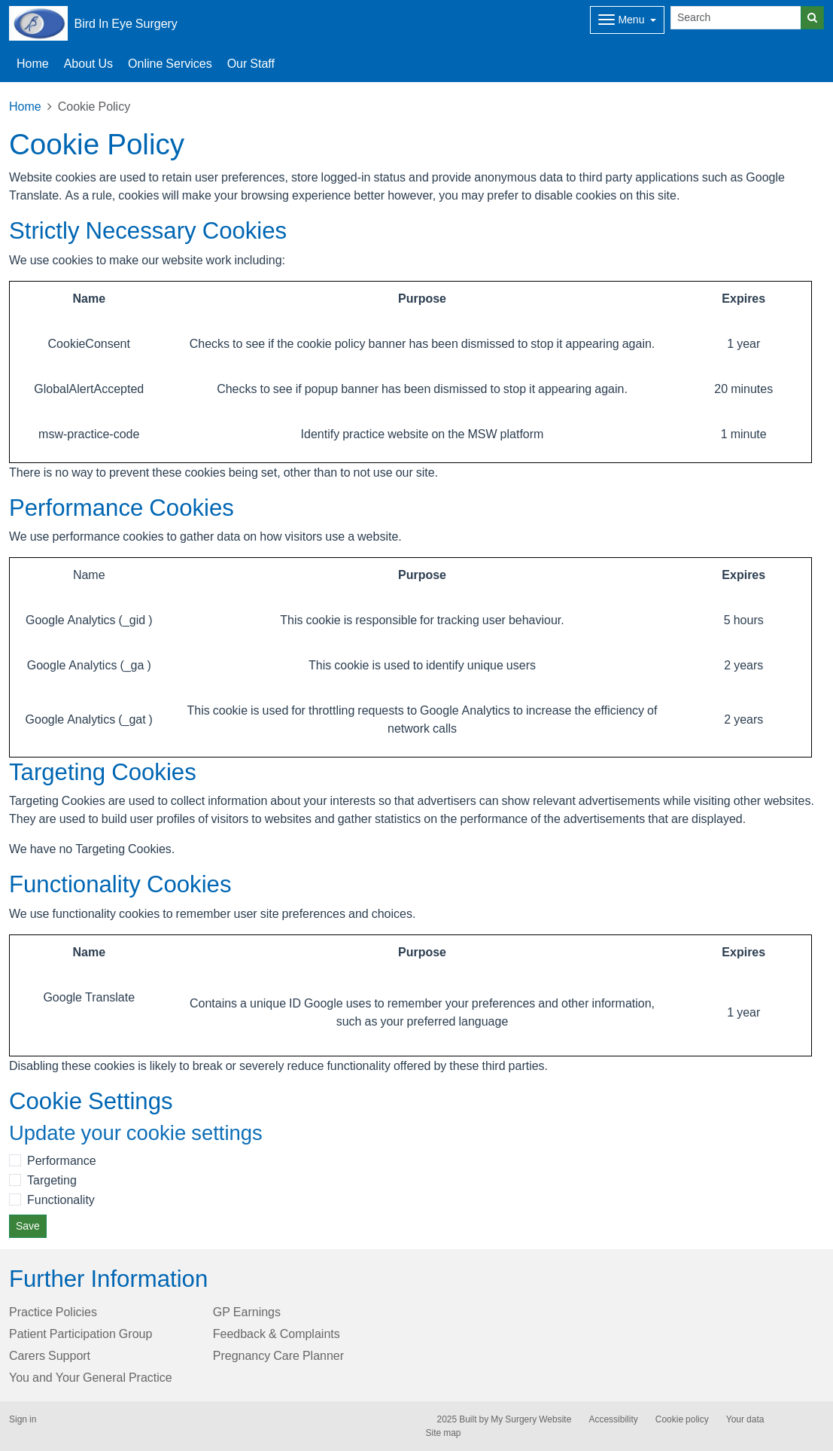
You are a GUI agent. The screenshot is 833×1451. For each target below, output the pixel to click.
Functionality (61, 1199)
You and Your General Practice (90, 1377)
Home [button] (33, 63)
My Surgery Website (531, 1419)
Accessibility (612, 1419)
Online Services (170, 63)
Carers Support (49, 1355)
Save (28, 1226)
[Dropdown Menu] (627, 20)
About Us (88, 63)
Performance (61, 1160)
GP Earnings (247, 1312)
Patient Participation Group (80, 1334)
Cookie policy (682, 1419)
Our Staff (251, 63)
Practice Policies (53, 1312)
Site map (443, 1432)
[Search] (735, 17)
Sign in (22, 1419)
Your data (745, 1419)
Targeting (52, 1180)
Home (25, 106)
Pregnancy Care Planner (278, 1355)
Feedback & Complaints (276, 1334)
